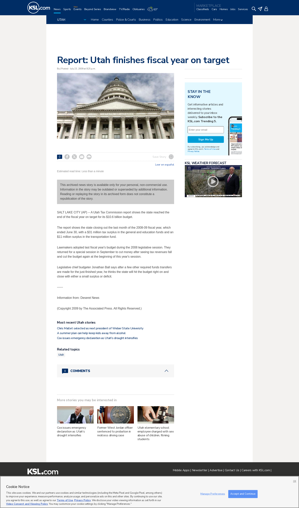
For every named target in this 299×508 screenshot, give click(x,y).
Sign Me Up (205, 139)
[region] (149, 492)
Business (144, 20)
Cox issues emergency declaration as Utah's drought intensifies (97, 338)
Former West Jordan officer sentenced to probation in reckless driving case (115, 431)
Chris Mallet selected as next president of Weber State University (100, 328)
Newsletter (199, 470)
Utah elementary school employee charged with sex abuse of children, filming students (155, 433)
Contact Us (232, 470)
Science (186, 20)
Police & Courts (126, 20)
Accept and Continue (242, 494)
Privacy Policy (82, 500)
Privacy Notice (193, 151)
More (218, 20)
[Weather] (153, 10)
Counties (107, 20)
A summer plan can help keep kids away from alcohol (91, 333)
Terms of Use (210, 149)
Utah (61, 354)
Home (95, 20)
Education (172, 20)
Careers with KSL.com (256, 470)
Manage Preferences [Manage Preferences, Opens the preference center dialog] (212, 494)
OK (294, 481)
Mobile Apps (181, 470)
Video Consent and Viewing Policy (27, 504)
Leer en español (164, 164)
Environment (202, 20)
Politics (158, 20)
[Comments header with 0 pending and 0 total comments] (115, 370)
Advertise (216, 470)
